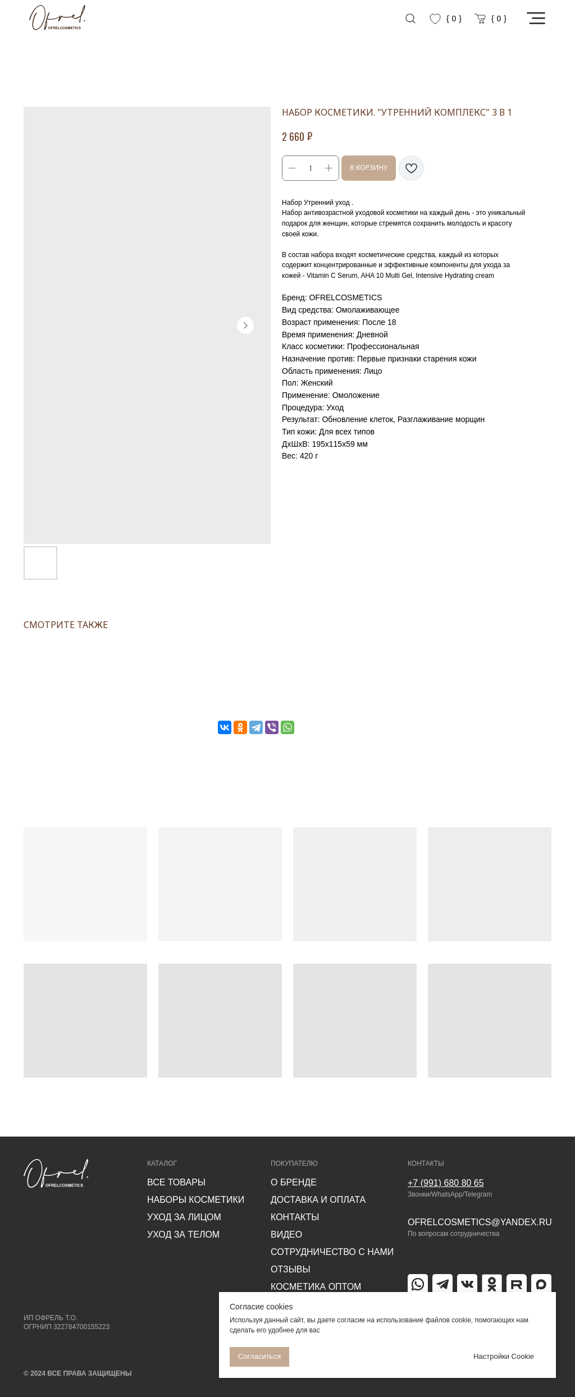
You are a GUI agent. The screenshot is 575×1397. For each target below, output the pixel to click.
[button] (536, 18)
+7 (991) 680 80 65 (446, 1183)
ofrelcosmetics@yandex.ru (480, 1222)
